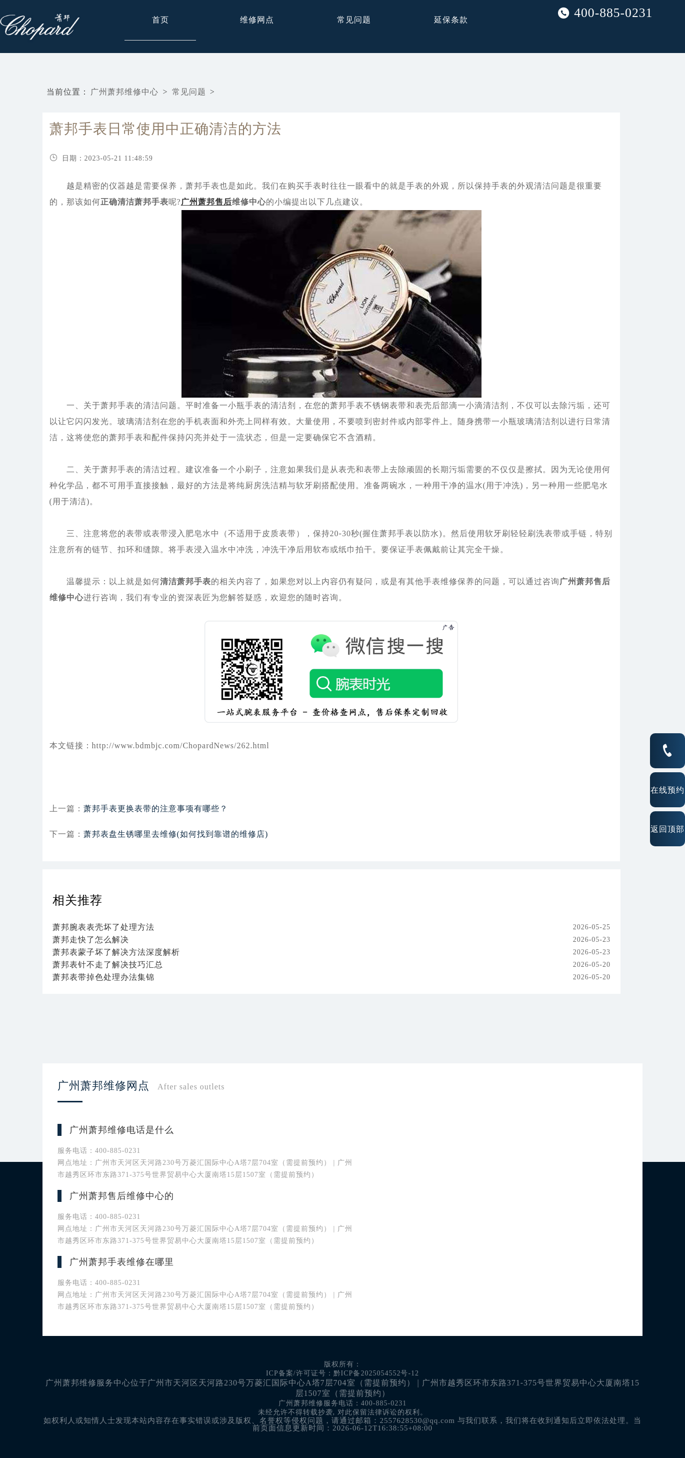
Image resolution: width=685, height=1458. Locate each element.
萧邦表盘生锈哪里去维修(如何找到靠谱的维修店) (176, 834)
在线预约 (667, 790)
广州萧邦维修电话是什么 (122, 1130)
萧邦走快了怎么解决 (90, 939)
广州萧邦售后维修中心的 (122, 1196)
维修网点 (257, 20)
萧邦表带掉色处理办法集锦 (103, 977)
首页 (160, 20)
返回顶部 (667, 829)
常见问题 (354, 20)
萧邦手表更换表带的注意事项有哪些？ (156, 808)
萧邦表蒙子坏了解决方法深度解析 (116, 952)
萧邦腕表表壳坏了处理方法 (103, 927)
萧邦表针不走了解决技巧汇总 (107, 964)
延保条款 (451, 20)
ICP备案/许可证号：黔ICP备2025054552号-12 (342, 1373)
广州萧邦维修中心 (124, 92)
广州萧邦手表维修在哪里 (122, 1262)
